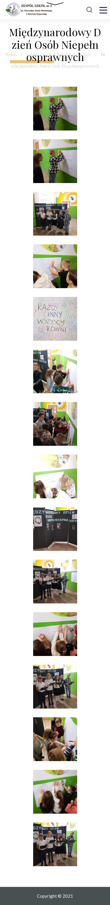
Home (10, 54)
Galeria (32, 54)
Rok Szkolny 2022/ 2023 (70, 54)
